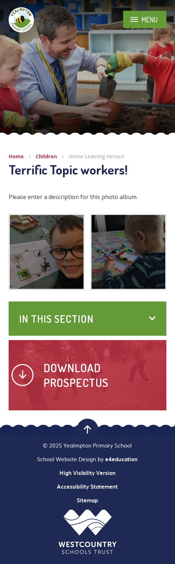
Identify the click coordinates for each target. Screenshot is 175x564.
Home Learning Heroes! (96, 156)
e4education (121, 459)
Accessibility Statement (87, 486)
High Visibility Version (87, 473)
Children (46, 156)
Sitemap (87, 500)
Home (16, 156)
